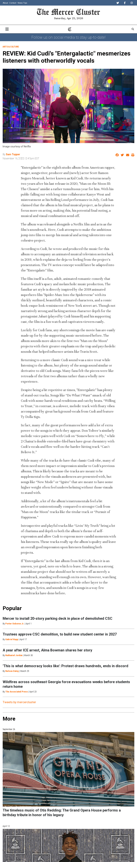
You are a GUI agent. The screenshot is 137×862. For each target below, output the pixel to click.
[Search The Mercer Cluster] (133, 29)
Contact (12, 3)
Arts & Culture (11, 46)
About (5, 3)
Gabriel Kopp (11, 639)
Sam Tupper (13, 154)
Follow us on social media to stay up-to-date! (68, 37)
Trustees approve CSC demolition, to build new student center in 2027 (60, 634)
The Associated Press (16, 691)
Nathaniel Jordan (13, 655)
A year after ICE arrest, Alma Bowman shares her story (47, 650)
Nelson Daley (12, 671)
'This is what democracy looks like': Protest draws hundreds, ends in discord (65, 666)
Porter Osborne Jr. (14, 623)
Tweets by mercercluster (19, 702)
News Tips (22, 3)
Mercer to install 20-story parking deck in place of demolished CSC (57, 618)
